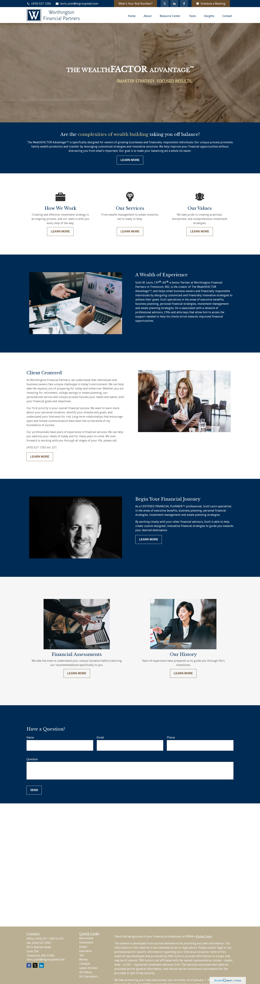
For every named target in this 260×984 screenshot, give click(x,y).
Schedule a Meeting (210, 3)
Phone (171, 737)
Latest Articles (88, 968)
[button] (131, 16)
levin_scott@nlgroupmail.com (76, 3)
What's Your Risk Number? (135, 3)
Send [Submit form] (34, 790)
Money (83, 959)
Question (32, 759)
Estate (83, 946)
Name (30, 737)
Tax (81, 955)
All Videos (85, 972)
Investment (86, 942)
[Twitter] (165, 3)
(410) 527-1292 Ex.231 (49, 938)
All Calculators (88, 976)
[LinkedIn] (174, 3)
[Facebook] (184, 3)
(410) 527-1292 (39, 3)
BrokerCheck (204, 936)
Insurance (85, 951)
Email (100, 737)
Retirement (86, 938)
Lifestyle (84, 963)
